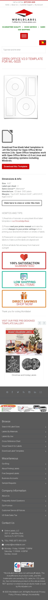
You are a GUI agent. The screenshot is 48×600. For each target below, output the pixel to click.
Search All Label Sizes (24, 427)
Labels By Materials (24, 432)
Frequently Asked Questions (24, 501)
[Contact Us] (40, 392)
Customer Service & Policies (24, 510)
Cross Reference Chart (24, 441)
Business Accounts (24, 478)
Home (7, 5)
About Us (14, 5)
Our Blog (24, 464)
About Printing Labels (24, 469)
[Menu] (24, 36)
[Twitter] (18, 392)
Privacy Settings (21, 594)
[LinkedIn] (35, 392)
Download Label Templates (24, 451)
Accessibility (34, 594)
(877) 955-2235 (20, 541)
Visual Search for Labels (24, 446)
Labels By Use (24, 436)
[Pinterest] (7, 392)
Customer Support (26, 5)
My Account (39, 5)
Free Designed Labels (24, 473)
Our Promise (24, 506)
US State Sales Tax (24, 515)
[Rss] (23, 392)
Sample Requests (24, 483)
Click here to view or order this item (22, 203)
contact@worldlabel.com (14, 545)
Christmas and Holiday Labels (24, 375)
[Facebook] (12, 392)
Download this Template (15, 166)
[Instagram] (29, 392)
